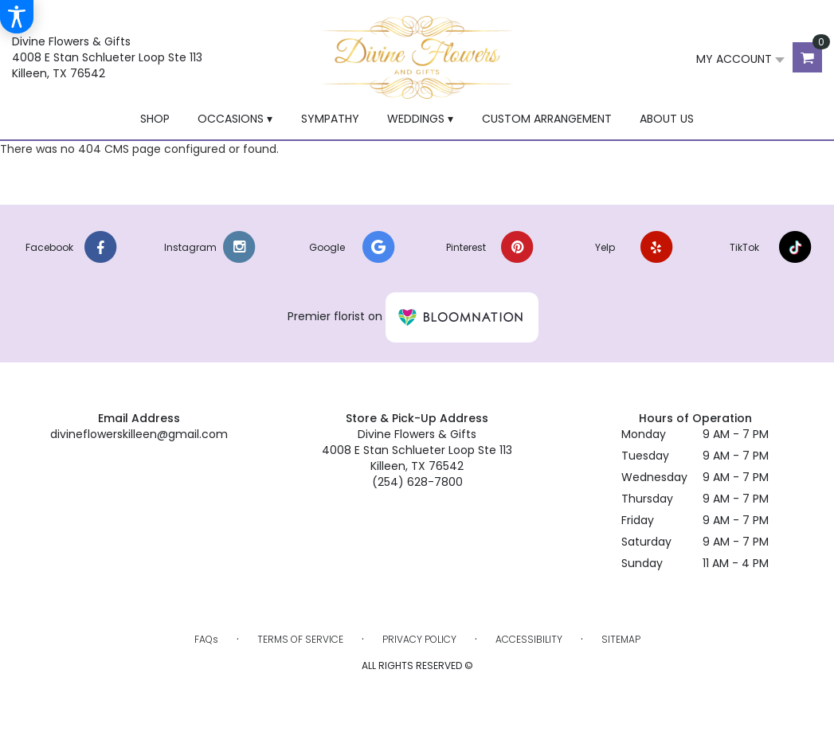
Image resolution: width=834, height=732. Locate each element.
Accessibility (528, 639)
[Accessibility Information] (16, 16)
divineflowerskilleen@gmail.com (139, 434)
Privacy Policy (419, 639)
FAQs (206, 639)
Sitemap (620, 639)
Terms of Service (300, 639)
